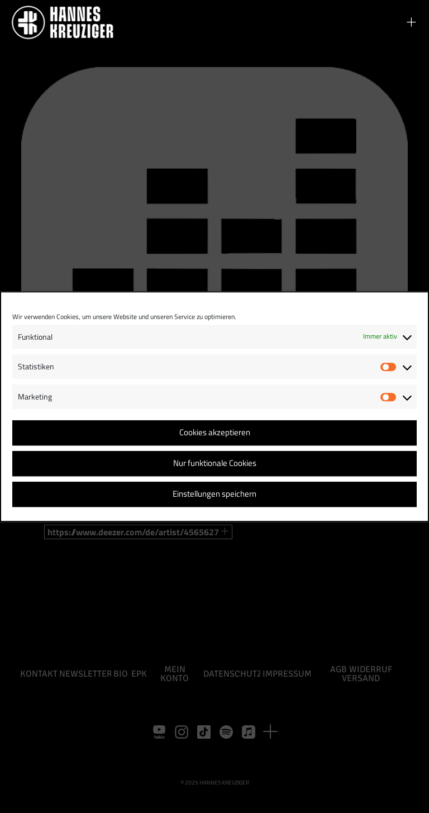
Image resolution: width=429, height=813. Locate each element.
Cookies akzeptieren (214, 432)
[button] (411, 22)
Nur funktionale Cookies (214, 463)
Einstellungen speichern (214, 494)
